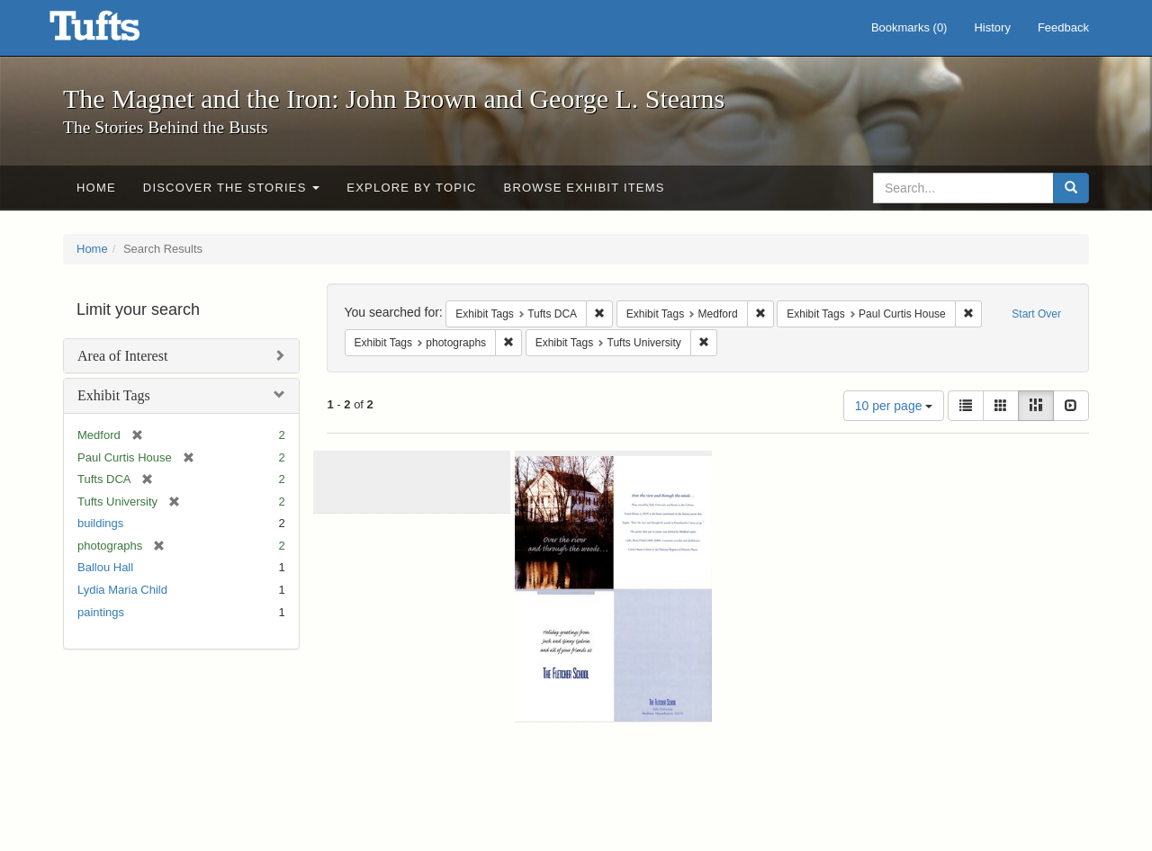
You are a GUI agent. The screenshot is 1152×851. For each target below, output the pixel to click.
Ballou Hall (105, 567)
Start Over (1036, 314)
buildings (100, 523)
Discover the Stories (231, 187)
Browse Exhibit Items (584, 187)
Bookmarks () (909, 27)
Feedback (1063, 27)
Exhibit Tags (113, 395)
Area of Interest (122, 355)
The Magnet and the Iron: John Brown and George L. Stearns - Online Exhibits (117, 31)
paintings (100, 612)
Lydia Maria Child (122, 589)
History (992, 27)
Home (96, 187)
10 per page (894, 406)
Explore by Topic (411, 187)
